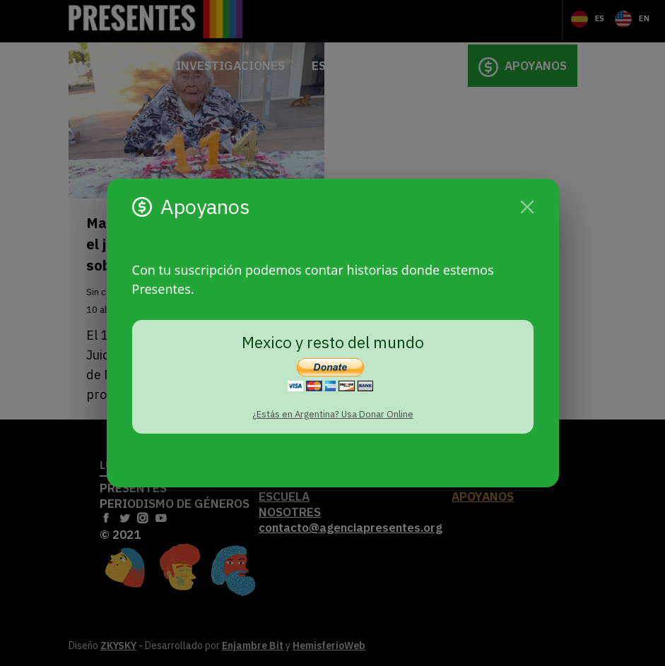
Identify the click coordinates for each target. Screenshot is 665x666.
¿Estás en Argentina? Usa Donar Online (332, 414)
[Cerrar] (527, 207)
